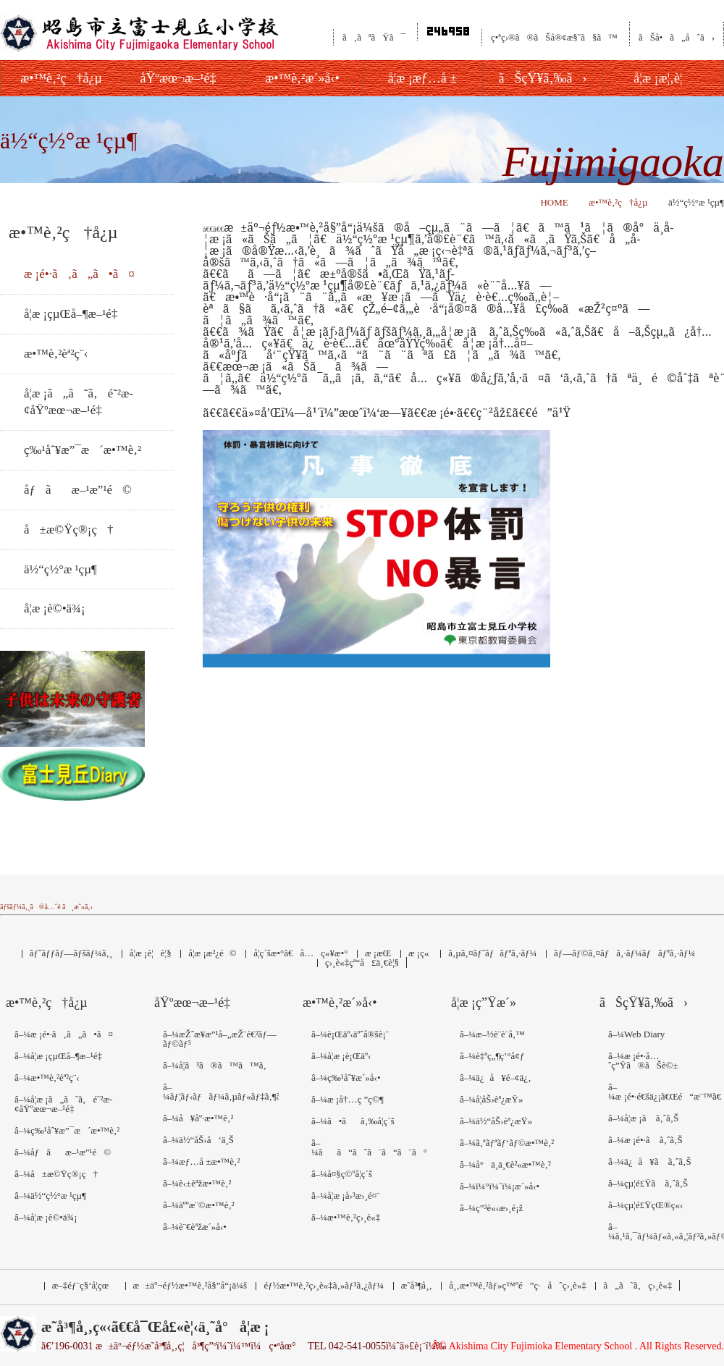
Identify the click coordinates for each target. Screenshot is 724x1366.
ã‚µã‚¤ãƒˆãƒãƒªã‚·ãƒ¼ (492, 953)
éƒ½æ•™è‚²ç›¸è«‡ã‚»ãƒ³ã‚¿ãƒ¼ (324, 1285)
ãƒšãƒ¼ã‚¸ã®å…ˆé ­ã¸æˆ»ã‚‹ (46, 907)
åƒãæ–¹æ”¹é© (78, 490)
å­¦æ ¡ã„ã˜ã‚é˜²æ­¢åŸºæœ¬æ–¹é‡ (78, 402)
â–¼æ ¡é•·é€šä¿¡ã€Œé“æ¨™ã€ (666, 1092)
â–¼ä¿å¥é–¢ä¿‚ (495, 1077)
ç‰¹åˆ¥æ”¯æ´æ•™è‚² (82, 450)
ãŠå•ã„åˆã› (677, 37)
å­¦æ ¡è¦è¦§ (151, 953)
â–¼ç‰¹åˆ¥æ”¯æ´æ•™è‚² (66, 1130)
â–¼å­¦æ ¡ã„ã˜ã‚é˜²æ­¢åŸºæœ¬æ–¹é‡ (63, 1104)
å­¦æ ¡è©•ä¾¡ (54, 608)
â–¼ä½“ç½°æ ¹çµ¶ (50, 1195)
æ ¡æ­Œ (378, 953)
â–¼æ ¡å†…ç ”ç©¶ (347, 1099)
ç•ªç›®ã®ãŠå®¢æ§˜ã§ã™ (554, 37)
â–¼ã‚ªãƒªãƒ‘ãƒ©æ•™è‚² (507, 1142)
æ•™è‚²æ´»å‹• (340, 1003)
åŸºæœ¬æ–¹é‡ (196, 1003)
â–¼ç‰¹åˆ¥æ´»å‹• (345, 1077)
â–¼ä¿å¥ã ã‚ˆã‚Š (649, 1161)
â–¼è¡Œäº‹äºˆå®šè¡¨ (350, 1034)
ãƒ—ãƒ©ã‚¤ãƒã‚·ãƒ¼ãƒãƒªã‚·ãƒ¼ (624, 953)
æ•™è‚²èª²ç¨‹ (56, 354)
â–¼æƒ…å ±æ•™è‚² (201, 1161)
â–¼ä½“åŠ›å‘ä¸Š (198, 1139)
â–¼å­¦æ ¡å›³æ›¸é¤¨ (345, 1195)
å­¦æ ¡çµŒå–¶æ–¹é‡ (74, 314)
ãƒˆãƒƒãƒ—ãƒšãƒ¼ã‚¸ (71, 953)
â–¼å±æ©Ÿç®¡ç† (56, 1173)
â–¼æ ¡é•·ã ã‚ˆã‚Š (645, 1139)
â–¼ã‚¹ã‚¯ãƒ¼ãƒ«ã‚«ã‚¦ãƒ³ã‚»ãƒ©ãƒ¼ (666, 1231)
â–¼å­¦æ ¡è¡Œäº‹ (341, 1055)
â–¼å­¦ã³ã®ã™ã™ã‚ (218, 1065)
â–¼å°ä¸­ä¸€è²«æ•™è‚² (505, 1164)
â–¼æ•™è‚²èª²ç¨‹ (47, 1077)
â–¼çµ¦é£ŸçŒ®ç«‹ (645, 1205)
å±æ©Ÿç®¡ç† (69, 529)
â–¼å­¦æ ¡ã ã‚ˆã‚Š (643, 1118)
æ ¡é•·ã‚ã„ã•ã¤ (79, 274)
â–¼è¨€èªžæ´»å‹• (195, 1226)
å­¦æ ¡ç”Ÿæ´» (483, 1003)
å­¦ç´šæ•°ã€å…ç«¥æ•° (300, 953)
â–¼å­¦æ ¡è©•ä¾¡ (45, 1217)
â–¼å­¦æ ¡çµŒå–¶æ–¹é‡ (61, 1055)
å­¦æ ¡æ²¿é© (212, 953)
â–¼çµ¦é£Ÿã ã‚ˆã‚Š (648, 1183)
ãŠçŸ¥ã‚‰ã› (643, 1003)
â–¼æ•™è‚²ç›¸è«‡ (345, 1217)
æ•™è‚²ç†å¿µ (618, 202)
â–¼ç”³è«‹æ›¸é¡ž (491, 1207)
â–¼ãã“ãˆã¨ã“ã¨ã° (369, 1147)
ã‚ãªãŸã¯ (373, 37)
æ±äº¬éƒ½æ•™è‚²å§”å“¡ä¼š (190, 1285)
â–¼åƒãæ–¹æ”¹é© (62, 1152)
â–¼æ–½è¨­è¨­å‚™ (492, 1034)
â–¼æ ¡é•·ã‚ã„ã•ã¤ (63, 1034)
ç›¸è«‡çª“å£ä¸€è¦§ (362, 962)
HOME (554, 202)
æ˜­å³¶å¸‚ (416, 1285)
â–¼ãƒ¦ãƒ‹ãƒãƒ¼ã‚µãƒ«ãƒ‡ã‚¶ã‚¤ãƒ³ (221, 1092)
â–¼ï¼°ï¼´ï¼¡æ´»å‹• (499, 1186)
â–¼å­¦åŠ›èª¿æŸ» (491, 1099)
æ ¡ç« (420, 953)
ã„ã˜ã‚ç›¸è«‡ (637, 1285)
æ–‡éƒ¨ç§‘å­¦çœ (84, 1285)
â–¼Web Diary (636, 1034)
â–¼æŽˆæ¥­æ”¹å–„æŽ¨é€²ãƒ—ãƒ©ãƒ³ (220, 1039)
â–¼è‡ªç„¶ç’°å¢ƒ (492, 1055)
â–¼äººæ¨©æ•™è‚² (199, 1205)
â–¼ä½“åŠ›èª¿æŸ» (496, 1121)
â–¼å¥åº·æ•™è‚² (198, 1118)
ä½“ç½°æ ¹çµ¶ (60, 569)
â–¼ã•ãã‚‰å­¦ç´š (353, 1121)
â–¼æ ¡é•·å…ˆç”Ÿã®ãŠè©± (643, 1060)
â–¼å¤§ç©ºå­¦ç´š (341, 1173)
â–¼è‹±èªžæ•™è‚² (197, 1183)
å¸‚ (517, 1285)
